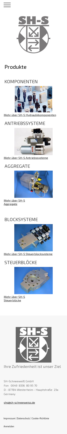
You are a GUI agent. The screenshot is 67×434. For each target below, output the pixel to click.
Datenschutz (23, 418)
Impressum (9, 418)
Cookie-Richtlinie (40, 418)
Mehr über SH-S (14, 200)
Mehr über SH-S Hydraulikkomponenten (30, 115)
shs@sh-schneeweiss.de (19, 402)
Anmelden (9, 426)
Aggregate (10, 204)
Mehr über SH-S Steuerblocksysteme (28, 254)
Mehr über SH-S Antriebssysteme (26, 157)
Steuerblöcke (12, 300)
